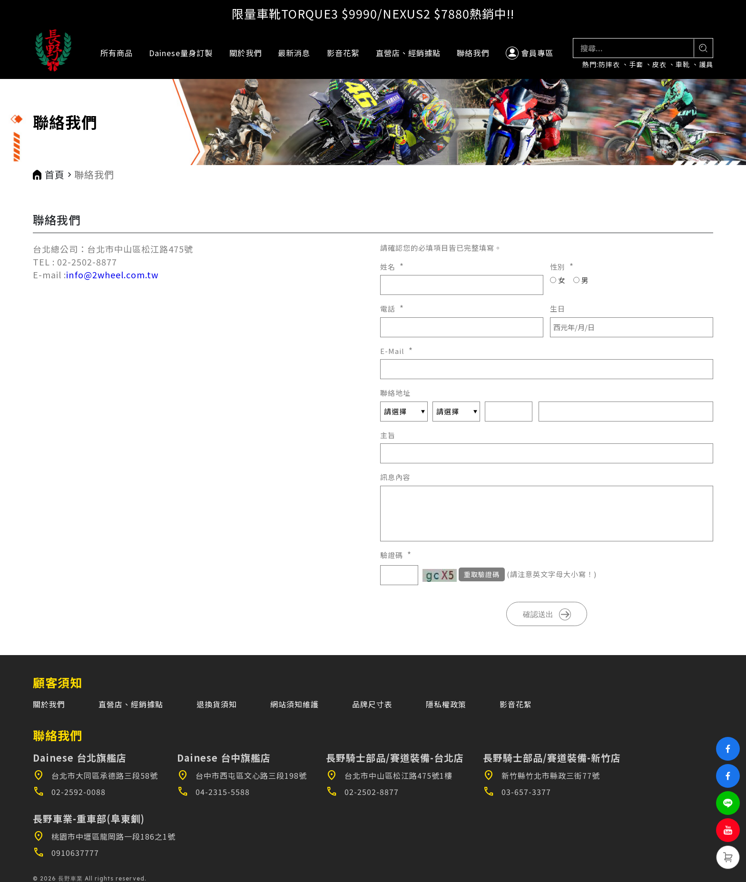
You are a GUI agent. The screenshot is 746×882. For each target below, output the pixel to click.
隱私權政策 (446, 704)
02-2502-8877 (362, 791)
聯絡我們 (473, 53)
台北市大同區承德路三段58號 (95, 775)
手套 (636, 64)
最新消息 (294, 53)
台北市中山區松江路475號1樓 (389, 775)
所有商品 (116, 53)
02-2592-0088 (69, 791)
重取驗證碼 (482, 574)
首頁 (55, 174)
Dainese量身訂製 (181, 53)
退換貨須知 (216, 704)
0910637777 (66, 852)
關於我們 (245, 53)
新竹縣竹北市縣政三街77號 (541, 775)
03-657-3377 (517, 791)
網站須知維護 (294, 704)
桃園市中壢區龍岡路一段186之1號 (104, 836)
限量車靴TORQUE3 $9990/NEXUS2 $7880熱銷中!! (373, 13)
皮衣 (659, 64)
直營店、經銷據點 (408, 53)
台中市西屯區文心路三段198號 (242, 775)
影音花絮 (343, 53)
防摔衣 (609, 64)
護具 (706, 64)
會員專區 (529, 53)
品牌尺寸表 (372, 704)
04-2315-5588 (213, 791)
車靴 (683, 64)
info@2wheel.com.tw (112, 274)
